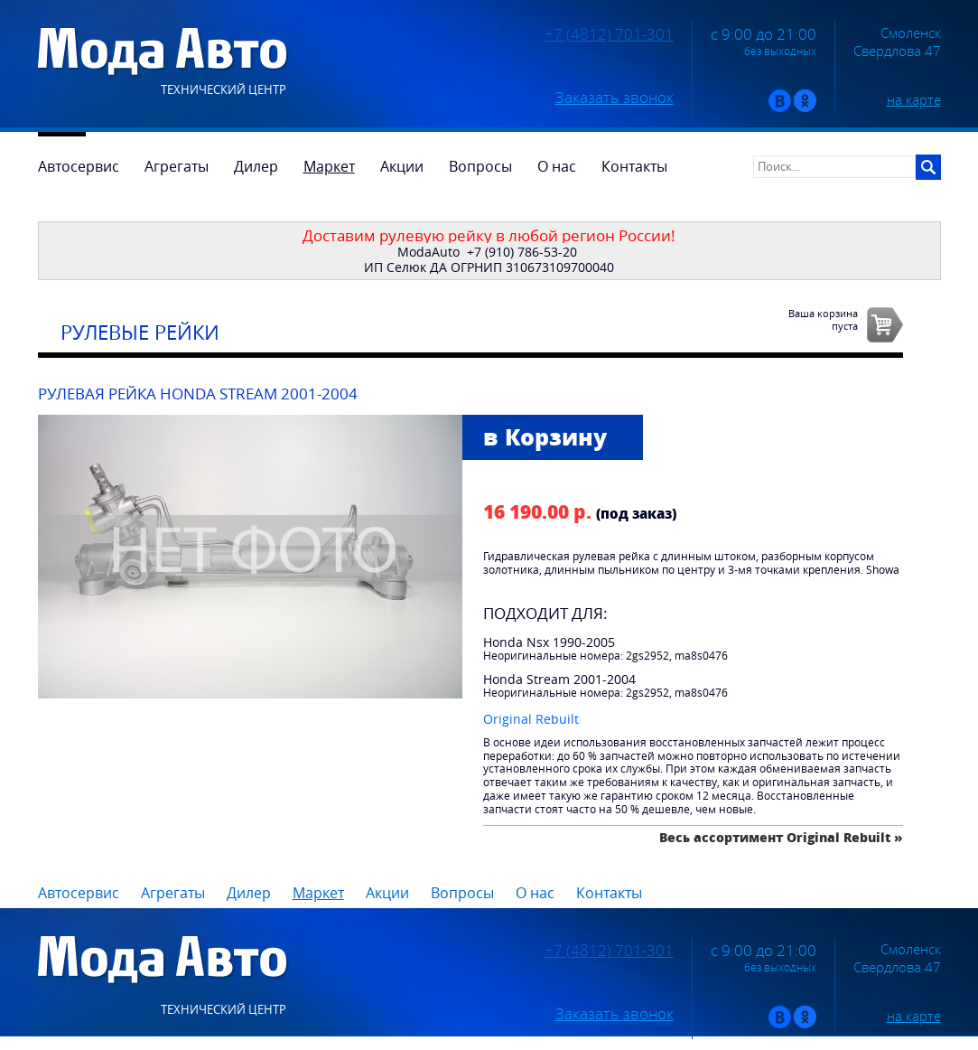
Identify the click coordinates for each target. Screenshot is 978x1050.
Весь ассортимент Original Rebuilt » (781, 837)
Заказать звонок (614, 98)
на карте (914, 99)
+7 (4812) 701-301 (609, 34)
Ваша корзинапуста (823, 319)
